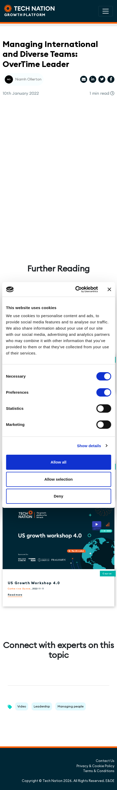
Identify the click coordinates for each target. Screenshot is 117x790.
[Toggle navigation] (105, 11)
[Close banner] (109, 289)
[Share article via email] (83, 79)
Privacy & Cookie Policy (95, 766)
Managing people (71, 706)
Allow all (58, 462)
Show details (89, 446)
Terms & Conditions (98, 771)
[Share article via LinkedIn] (92, 79)
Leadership (42, 706)
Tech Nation (53, 781)
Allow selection (58, 479)
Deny (58, 496)
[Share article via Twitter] (101, 79)
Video (21, 706)
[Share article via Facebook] (110, 79)
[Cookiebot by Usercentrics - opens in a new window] (75, 289)
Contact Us (105, 761)
